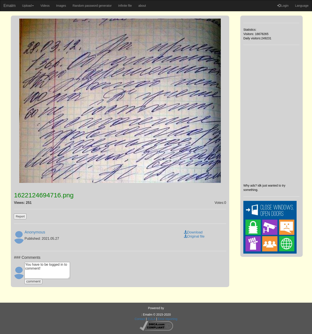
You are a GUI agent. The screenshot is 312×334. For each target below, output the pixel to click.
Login (283, 5)
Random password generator (92, 5)
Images (61, 5)
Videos (45, 5)
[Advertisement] (271, 114)
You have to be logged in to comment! (47, 270)
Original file (194, 236)
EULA (151, 319)
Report (20, 216)
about (142, 5)
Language (302, 5)
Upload (28, 5)
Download (193, 232)
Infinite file (125, 5)
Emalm (9, 5)
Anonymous (34, 232)
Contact (140, 319)
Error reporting (167, 319)
